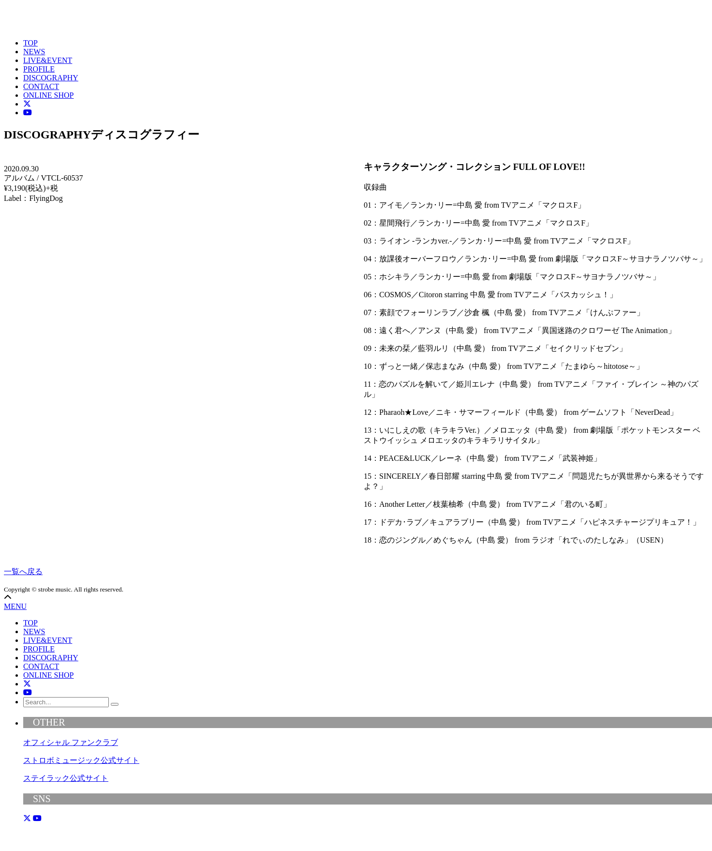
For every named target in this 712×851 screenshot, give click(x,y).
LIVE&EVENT (47, 60)
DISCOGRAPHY (50, 78)
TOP (30, 43)
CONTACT (41, 86)
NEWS (34, 51)
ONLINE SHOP (48, 95)
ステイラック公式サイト (65, 778)
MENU (15, 606)
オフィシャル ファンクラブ (70, 742)
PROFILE (39, 69)
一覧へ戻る (23, 571)
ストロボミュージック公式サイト (81, 760)
